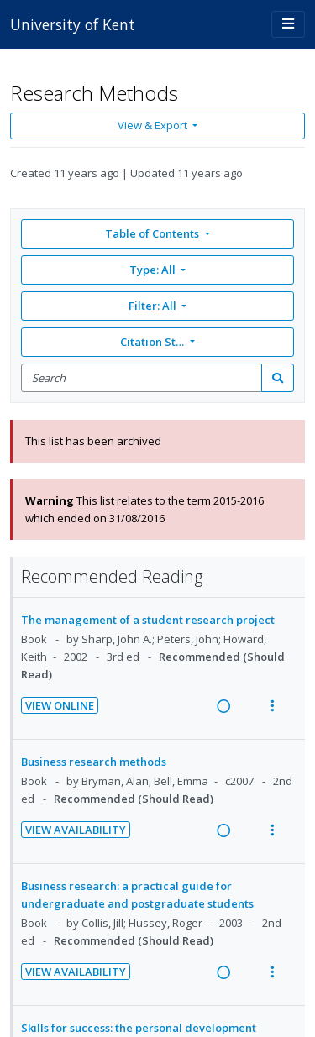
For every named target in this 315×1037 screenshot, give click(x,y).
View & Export (154, 125)
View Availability (75, 829)
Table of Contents (153, 233)
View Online (59, 705)
